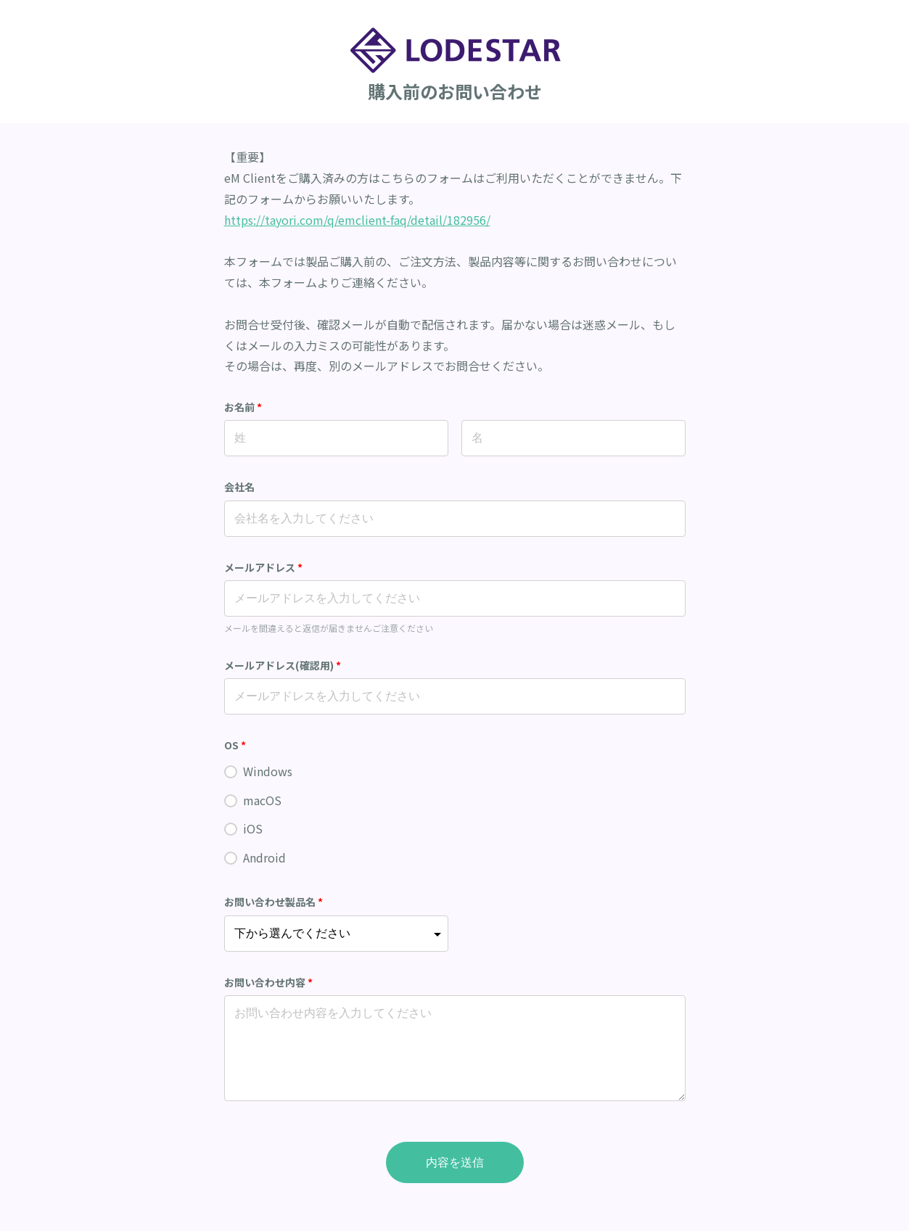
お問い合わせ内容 (268, 982)
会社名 (239, 486)
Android (264, 857)
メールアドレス (263, 567)
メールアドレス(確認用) (283, 665)
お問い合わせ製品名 (274, 902)
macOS (262, 800)
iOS (253, 828)
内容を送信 (455, 1162)
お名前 (243, 407)
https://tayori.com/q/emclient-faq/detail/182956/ (357, 220)
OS (235, 745)
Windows (267, 771)
